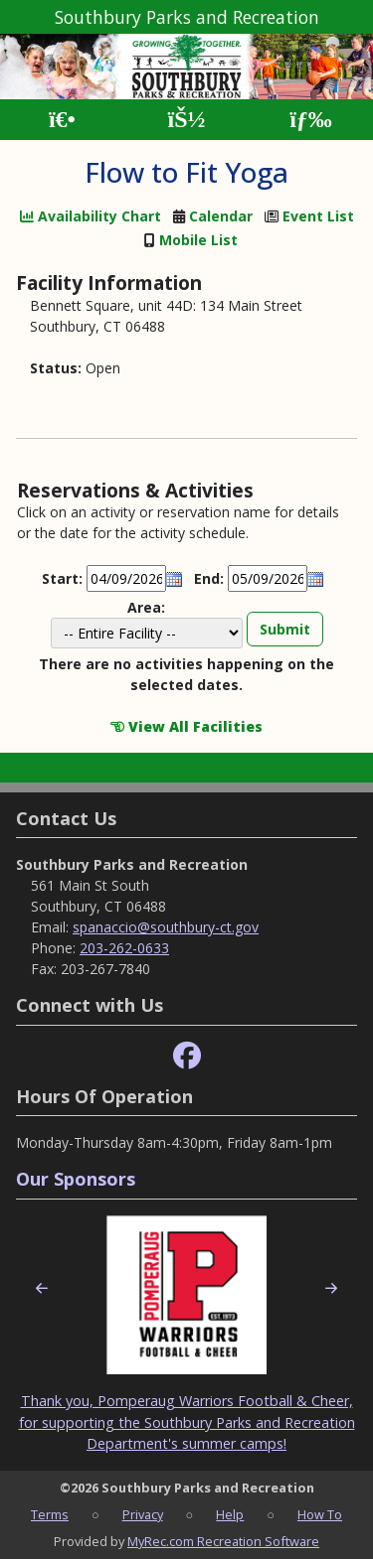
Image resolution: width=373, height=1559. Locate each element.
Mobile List (198, 239)
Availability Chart (90, 216)
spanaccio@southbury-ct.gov (166, 927)
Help (230, 1514)
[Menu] (310, 119)
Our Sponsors (75, 1179)
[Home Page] (62, 119)
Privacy (142, 1514)
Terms (50, 1514)
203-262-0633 (124, 947)
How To (319, 1514)
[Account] (186, 119)
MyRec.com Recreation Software (223, 1541)
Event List (318, 216)
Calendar (221, 216)
